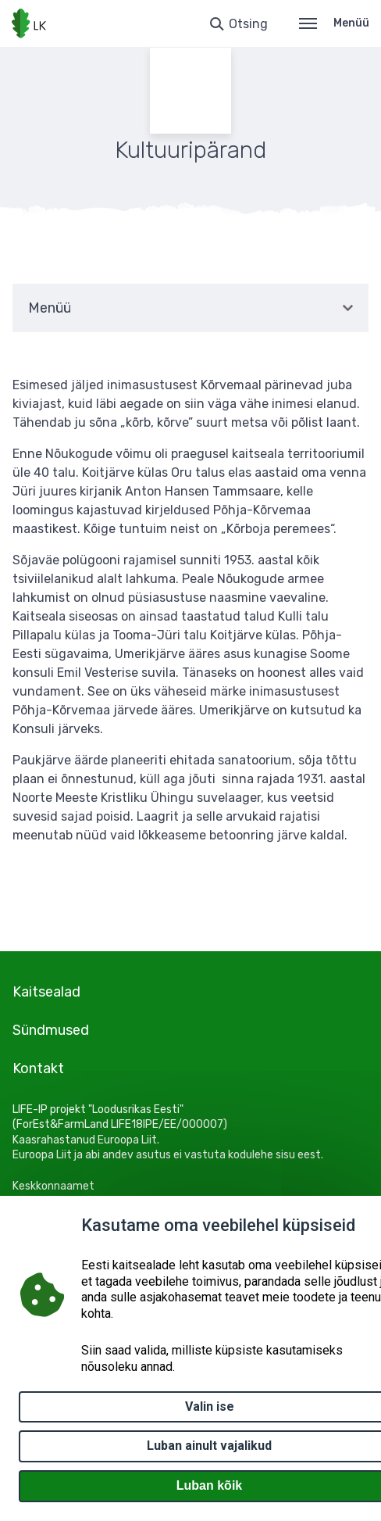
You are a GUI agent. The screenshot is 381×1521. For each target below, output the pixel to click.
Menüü (334, 23)
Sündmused (50, 1030)
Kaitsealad (46, 991)
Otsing (248, 23)
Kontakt (38, 1068)
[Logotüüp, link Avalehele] (29, 23)
